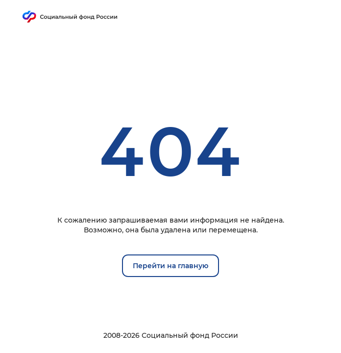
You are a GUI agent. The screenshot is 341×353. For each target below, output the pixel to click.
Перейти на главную (170, 265)
